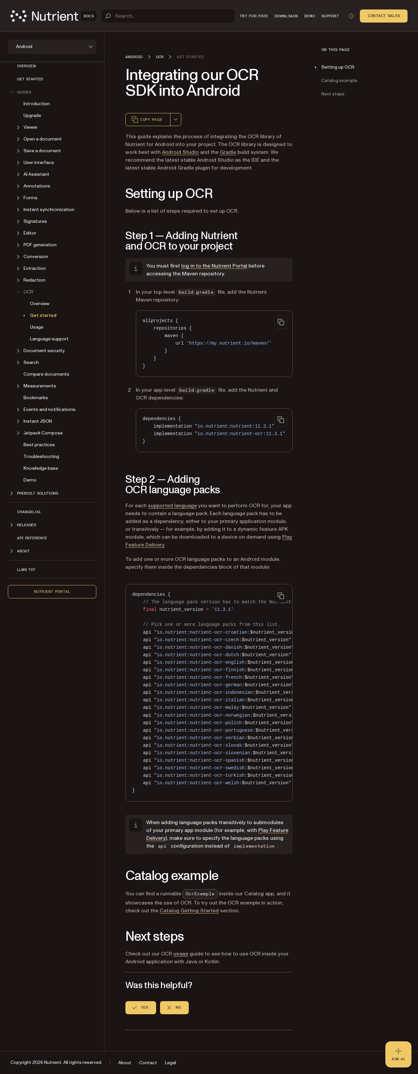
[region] (209, 693)
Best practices (39, 445)
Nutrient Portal (52, 592)
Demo (30, 480)
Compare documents (46, 374)
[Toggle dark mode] (351, 16)
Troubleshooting (41, 456)
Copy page (146, 119)
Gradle (228, 152)
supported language (172, 505)
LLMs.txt (26, 570)
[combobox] (175, 119)
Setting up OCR (337, 67)
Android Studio (180, 152)
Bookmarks (36, 398)
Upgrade (32, 115)
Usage (36, 327)
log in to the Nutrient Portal (214, 265)
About (124, 1063)
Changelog (28, 512)
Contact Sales (384, 16)
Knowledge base (41, 468)
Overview (26, 66)
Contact (148, 1063)
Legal (170, 1063)
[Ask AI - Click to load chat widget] (398, 1054)
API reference (32, 538)
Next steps (333, 94)
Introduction (37, 104)
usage (180, 953)
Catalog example (339, 80)
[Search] (168, 16)
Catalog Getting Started (189, 910)
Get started (30, 79)
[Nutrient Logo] (53, 16)
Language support (49, 339)
